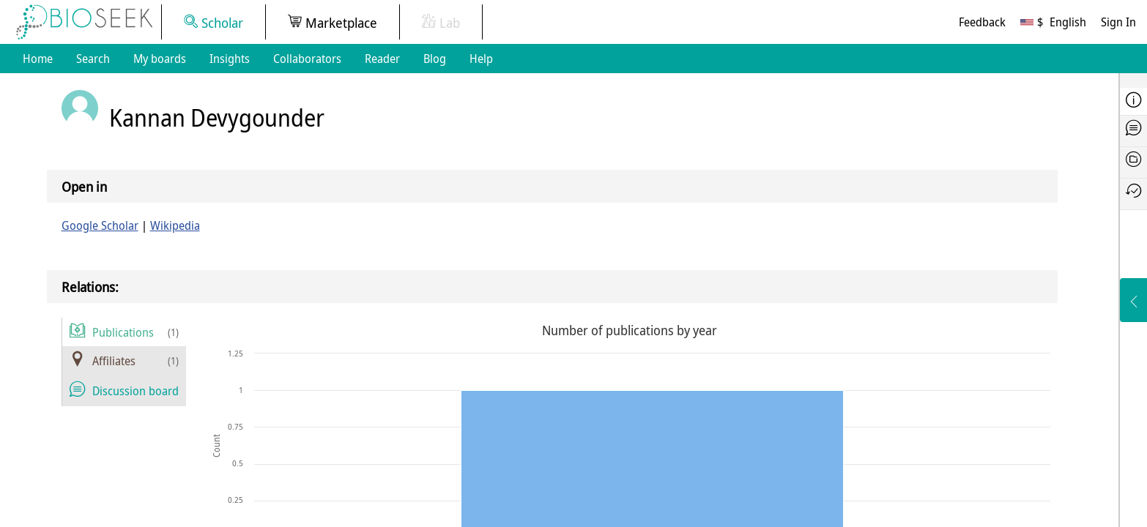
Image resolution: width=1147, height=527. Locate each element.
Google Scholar (100, 225)
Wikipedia (175, 225)
